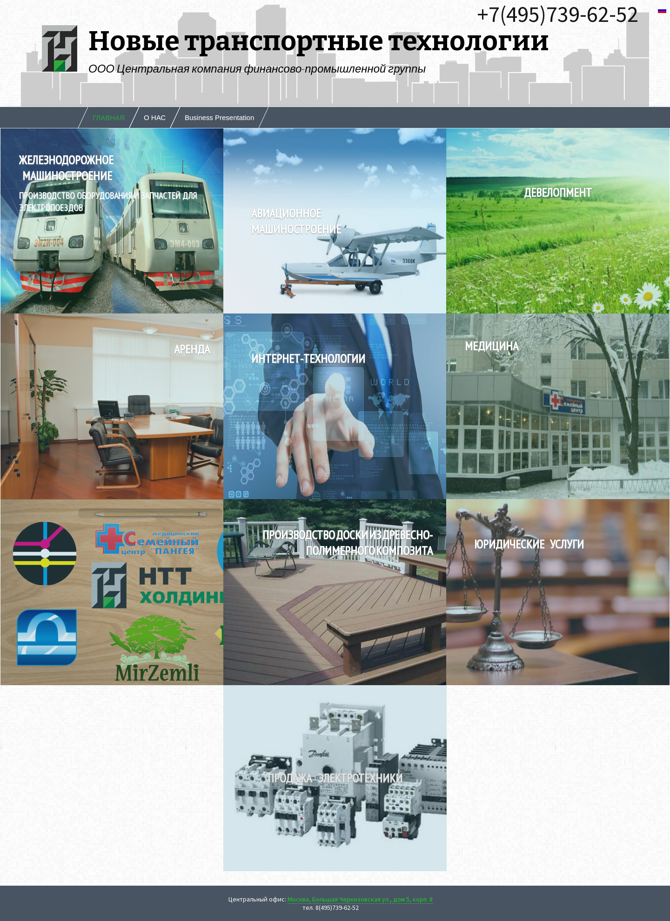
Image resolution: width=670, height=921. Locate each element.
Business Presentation (219, 117)
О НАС (155, 117)
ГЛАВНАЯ (109, 117)
